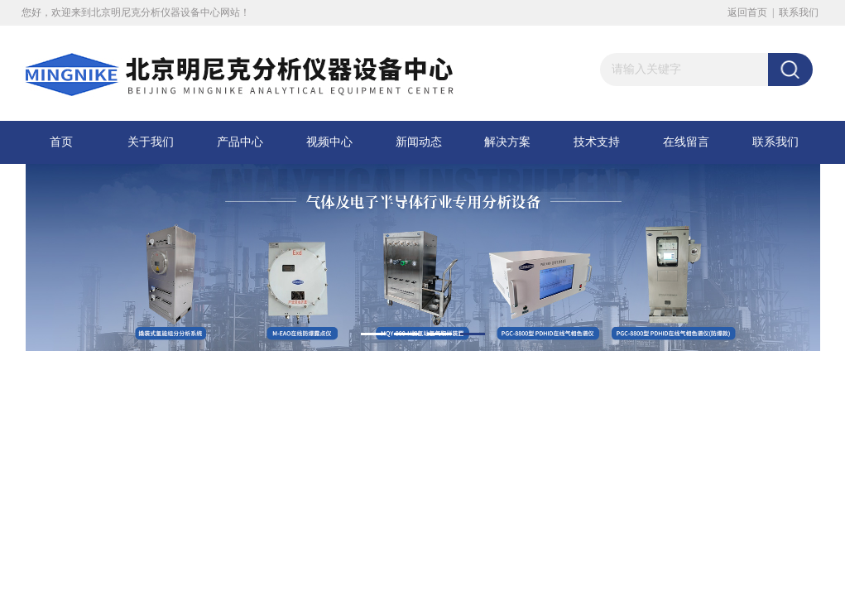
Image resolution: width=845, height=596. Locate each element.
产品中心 (240, 142)
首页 (61, 142)
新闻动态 (419, 142)
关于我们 (150, 142)
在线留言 (686, 142)
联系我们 (799, 12)
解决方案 (507, 142)
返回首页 (747, 12)
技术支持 (597, 142)
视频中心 (329, 142)
